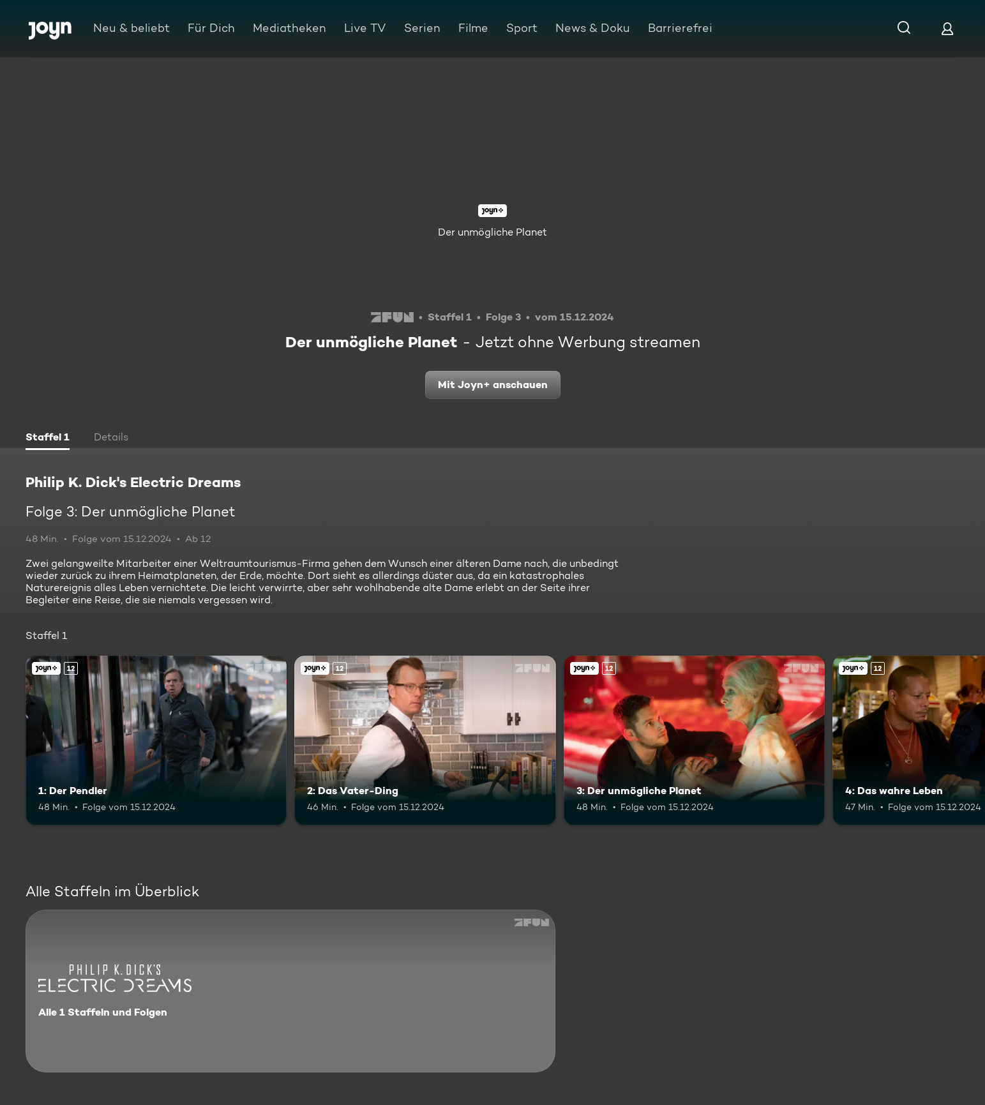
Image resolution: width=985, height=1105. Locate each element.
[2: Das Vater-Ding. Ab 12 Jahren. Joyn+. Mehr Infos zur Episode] (424, 740)
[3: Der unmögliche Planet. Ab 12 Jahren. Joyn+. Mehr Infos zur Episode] (694, 740)
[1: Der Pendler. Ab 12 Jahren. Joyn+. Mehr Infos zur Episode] (156, 740)
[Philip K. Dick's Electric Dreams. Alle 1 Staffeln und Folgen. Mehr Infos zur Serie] (290, 991)
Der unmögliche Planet (492, 232)
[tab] (47, 438)
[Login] (947, 28)
